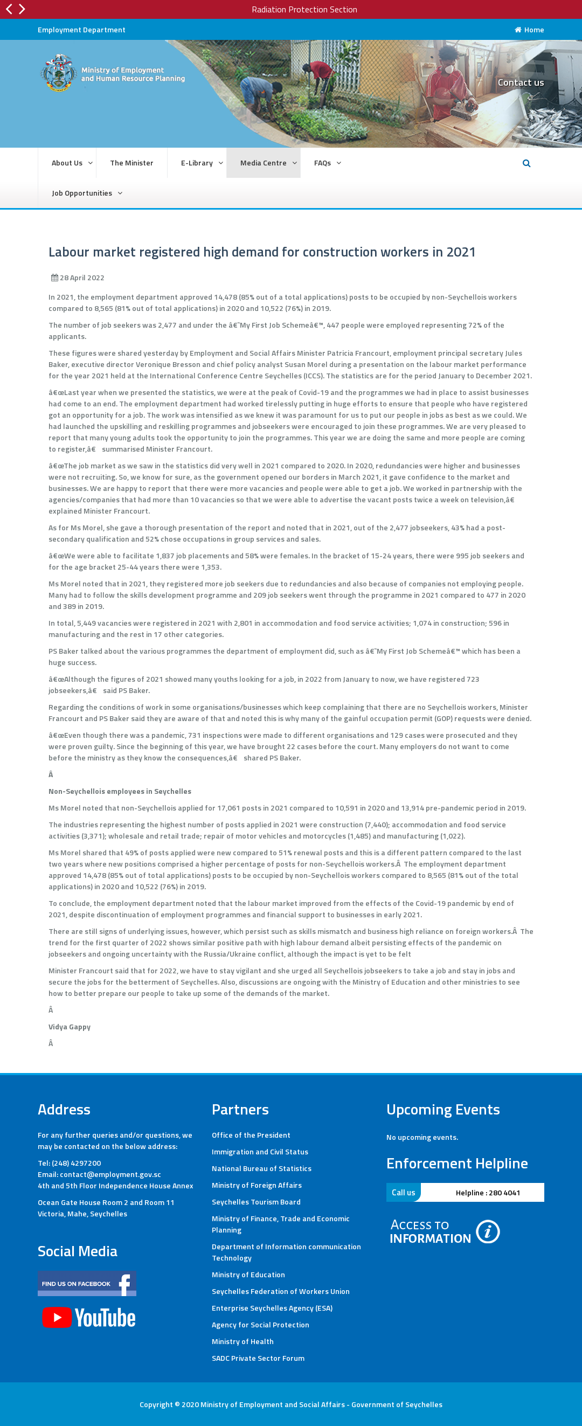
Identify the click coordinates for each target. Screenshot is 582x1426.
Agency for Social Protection (260, 1324)
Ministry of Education (248, 1274)
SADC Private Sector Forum (258, 1357)
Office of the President (251, 1134)
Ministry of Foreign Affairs (257, 1184)
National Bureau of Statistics (261, 1168)
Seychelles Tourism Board (256, 1201)
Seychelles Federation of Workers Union (281, 1291)
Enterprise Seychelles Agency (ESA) (272, 1307)
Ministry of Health (243, 1341)
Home (529, 29)
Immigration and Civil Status (260, 1151)
